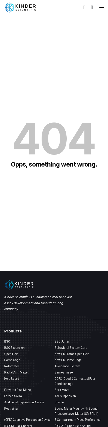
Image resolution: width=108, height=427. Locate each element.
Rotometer (11, 366)
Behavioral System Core (71, 347)
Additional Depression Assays (24, 402)
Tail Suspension (65, 396)
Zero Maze (62, 390)
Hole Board (11, 378)
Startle (59, 402)
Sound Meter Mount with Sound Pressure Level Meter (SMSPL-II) (76, 411)
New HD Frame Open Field (72, 354)
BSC (7, 341)
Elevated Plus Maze (17, 390)
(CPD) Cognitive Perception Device (27, 419)
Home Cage (12, 360)
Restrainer (11, 408)
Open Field (11, 354)
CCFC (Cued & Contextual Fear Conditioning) (75, 381)
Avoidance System (67, 366)
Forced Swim (13, 396)
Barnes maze (64, 372)
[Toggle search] (84, 7)
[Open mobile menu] (101, 7)
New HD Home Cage (68, 360)
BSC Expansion (14, 347)
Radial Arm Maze (16, 372)
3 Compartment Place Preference (77, 419)
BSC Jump (62, 341)
